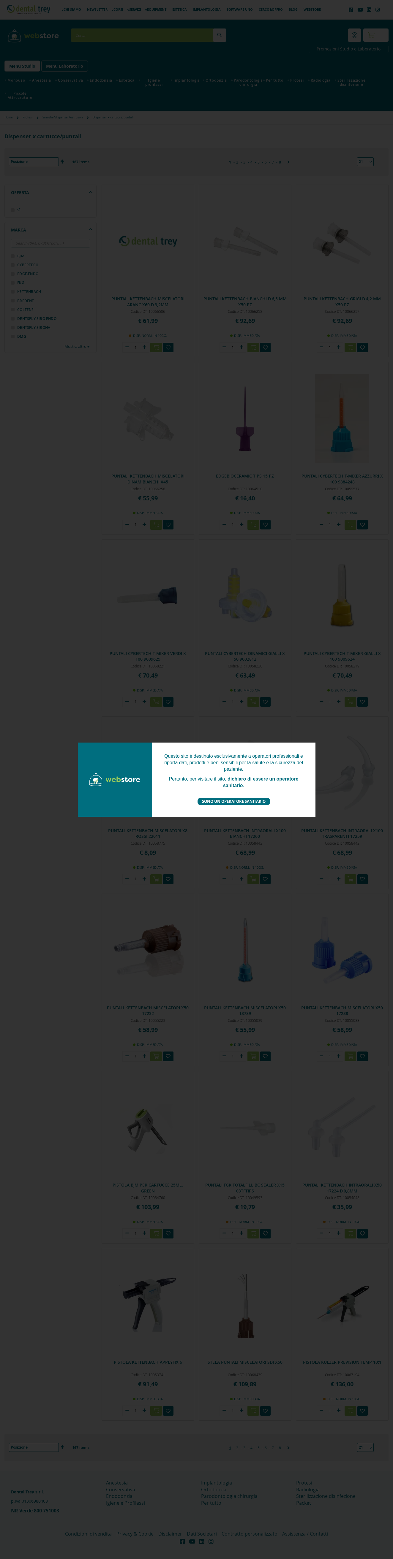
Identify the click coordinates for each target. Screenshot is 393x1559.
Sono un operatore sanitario (234, 801)
